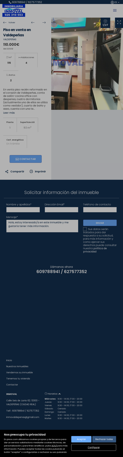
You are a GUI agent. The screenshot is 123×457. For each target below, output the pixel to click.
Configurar (94, 447)
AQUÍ (54, 445)
